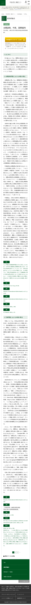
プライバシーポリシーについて (8, 594)
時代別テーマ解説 (8, 572)
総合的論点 (19, 14)
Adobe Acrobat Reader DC (20, 44)
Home (3, 14)
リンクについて (20, 594)
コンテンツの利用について (7, 598)
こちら (8, 48)
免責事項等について (21, 598)
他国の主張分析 (7, 576)
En (29, 1)
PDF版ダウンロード (14, 39)
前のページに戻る (10, 556)
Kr (29, 4)
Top (4, 562)
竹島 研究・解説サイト (11, 14)
